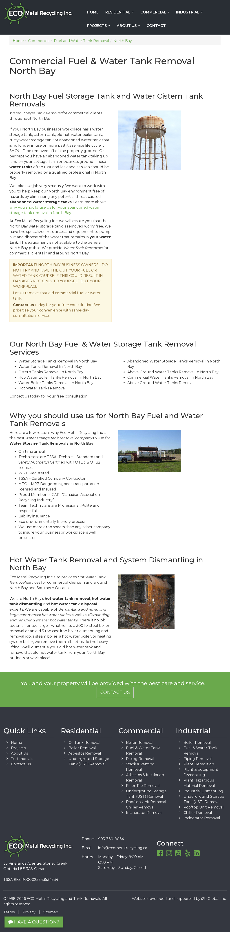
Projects (99, 27)
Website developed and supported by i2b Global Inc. (179, 899)
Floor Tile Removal (143, 786)
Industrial (190, 13)
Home (93, 12)
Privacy (28, 912)
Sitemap (50, 912)
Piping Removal (140, 759)
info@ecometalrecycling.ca (122, 848)
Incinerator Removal (144, 813)
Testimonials (22, 759)
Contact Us (115, 692)
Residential (120, 13)
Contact (156, 26)
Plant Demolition (199, 764)
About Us (129, 27)
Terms (9, 912)
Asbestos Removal (85, 753)
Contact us (23, 305)
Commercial (155, 13)
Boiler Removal (82, 748)
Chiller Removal (140, 807)
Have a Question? (33, 922)
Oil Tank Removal (84, 742)
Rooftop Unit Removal (146, 802)
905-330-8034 (111, 839)
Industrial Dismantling (203, 791)
